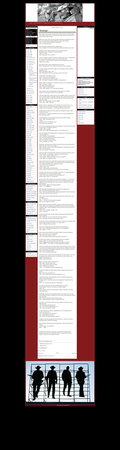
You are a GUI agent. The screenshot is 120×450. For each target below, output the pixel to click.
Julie (79, 121)
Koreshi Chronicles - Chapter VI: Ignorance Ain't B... (32, 74)
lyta (27, 141)
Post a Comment (41, 350)
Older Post (74, 353)
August (30, 64)
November (30, 59)
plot (27, 158)
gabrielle (29, 122)
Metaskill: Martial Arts (31, 195)
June (29, 67)
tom (27, 175)
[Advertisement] (85, 53)
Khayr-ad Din (29, 239)
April (29, 88)
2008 (28, 102)
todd (28, 173)
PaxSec (28, 229)
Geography (29, 253)
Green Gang (29, 223)
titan (28, 171)
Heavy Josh (80, 119)
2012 (28, 95)
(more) (83, 84)
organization (29, 154)
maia (28, 143)
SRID (28, 231)
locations (29, 137)
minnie (28, 146)
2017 (28, 49)
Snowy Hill (29, 247)
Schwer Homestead (31, 243)
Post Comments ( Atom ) (49, 355)
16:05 (50, 343)
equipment (29, 118)
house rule (29, 129)
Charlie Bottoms (81, 113)
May (29, 69)
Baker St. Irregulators (31, 203)
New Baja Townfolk (31, 211)
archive (28, 106)
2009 (28, 100)
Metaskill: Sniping (30, 197)
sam (28, 164)
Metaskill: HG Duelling (31, 193)
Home (57, 352)
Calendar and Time (31, 255)
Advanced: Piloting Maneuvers (31, 186)
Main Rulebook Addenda (30, 189)
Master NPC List (30, 207)
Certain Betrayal (81, 111)
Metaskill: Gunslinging (31, 191)
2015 (28, 52)
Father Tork (80, 115)
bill (27, 108)
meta (28, 145)
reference (29, 162)
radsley (28, 160)
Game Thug (80, 117)
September (30, 62)
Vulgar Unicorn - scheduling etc (85, 107)
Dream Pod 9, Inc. (74, 405)
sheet (28, 167)
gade (28, 124)
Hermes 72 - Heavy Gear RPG (56, 5)
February (30, 91)
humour (28, 131)
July (29, 66)
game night (29, 125)
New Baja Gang (30, 227)
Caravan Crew (30, 205)
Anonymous (80, 79)
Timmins (28, 249)
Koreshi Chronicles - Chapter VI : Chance (32, 83)
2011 (28, 97)
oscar (28, 156)
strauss (28, 169)
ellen (28, 114)
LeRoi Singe (80, 122)
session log (29, 166)
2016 (28, 51)
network (28, 150)
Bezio (28, 237)
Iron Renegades (30, 225)
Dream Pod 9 (81, 92)
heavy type (29, 127)
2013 (28, 56)
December (30, 57)
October (30, 61)
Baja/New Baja (30, 235)
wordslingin (80, 80)
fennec (28, 120)
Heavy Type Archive (82, 94)
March (29, 90)
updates (28, 177)
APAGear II (80, 89)
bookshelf (29, 110)
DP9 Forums (81, 90)
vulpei (28, 179)
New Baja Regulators (31, 209)
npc (27, 152)
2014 (28, 54)
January (30, 93)
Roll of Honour (30, 213)
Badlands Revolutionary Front (31, 218)
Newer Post (40, 353)
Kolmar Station (30, 241)
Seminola (29, 245)
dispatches (29, 112)
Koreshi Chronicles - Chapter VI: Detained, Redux (32, 79)
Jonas (28, 133)
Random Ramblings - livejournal (85, 105)
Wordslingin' (31, 71)
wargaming (29, 181)
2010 (28, 99)
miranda (28, 148)
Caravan (28, 45)
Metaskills (29, 199)
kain (28, 135)
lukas (28, 139)
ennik (28, 116)
